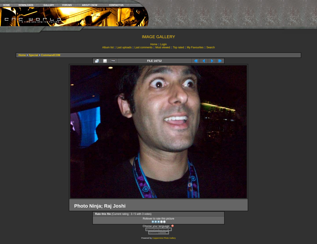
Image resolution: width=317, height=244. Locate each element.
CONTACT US (116, 5)
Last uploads (124, 47)
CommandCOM (50, 55)
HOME (6, 5)
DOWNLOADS (26, 5)
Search (210, 47)
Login (163, 44)
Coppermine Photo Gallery (164, 238)
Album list (108, 47)
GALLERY (49, 5)
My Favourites (195, 47)
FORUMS (67, 5)
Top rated (178, 47)
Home (153, 44)
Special (33, 55)
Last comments (143, 47)
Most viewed (162, 47)
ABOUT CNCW (89, 5)
